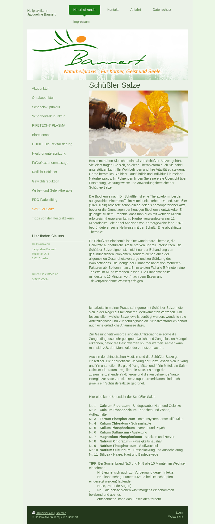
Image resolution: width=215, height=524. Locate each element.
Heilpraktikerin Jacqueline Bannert (41, 12)
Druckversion (43, 513)
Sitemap (61, 513)
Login (179, 512)
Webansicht (175, 516)
